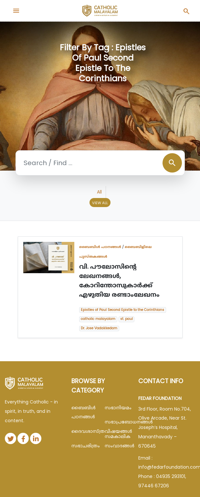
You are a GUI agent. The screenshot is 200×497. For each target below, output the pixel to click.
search (172, 162)
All (99, 192)
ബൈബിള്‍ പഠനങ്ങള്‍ (100, 246)
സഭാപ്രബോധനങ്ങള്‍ (116, 422)
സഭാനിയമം (116, 407)
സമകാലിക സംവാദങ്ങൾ (116, 441)
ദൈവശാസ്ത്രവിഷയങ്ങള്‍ (83, 431)
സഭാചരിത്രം (83, 445)
